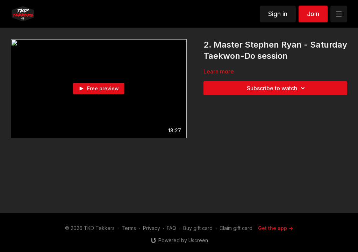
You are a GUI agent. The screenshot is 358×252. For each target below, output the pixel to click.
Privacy (151, 228)
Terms (129, 228)
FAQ (171, 228)
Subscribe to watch (277, 88)
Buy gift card (198, 228)
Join (313, 14)
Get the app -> (275, 228)
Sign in (277, 14)
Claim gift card (236, 228)
